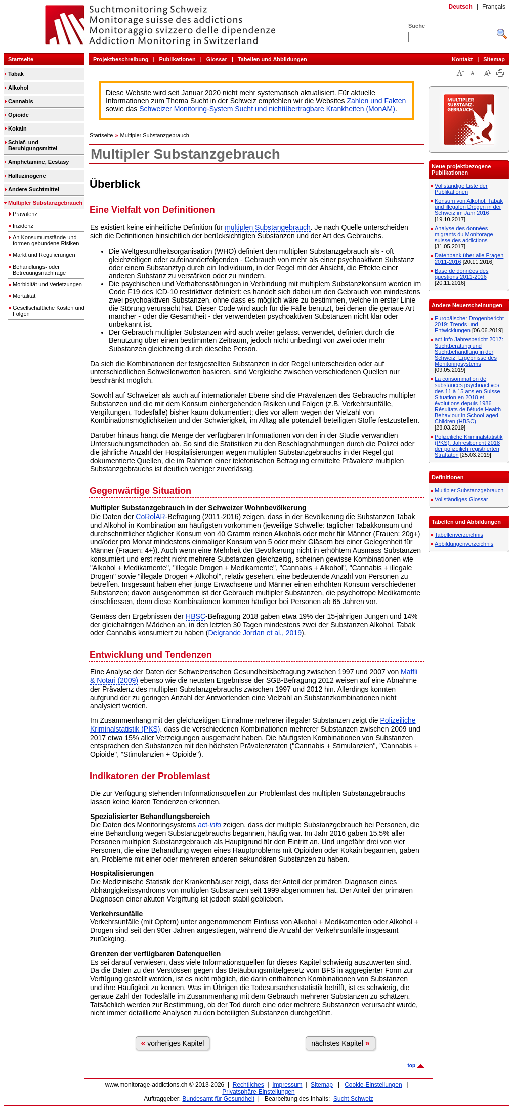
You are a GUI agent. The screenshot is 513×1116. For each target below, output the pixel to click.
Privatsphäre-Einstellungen (258, 1091)
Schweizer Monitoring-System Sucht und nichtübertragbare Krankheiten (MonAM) (267, 109)
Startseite (20, 59)
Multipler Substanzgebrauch (45, 203)
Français (493, 6)
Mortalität (24, 296)
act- (209, 825)
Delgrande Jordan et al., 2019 (254, 633)
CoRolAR (150, 516)
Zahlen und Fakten (376, 101)
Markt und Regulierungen (44, 255)
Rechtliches (248, 1084)
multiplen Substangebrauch (268, 227)
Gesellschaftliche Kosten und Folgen (48, 311)
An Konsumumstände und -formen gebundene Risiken (46, 240)
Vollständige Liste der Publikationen (461, 189)
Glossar (216, 59)
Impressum (287, 1084)
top (411, 1065)
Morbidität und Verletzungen (47, 284)
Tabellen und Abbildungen (272, 59)
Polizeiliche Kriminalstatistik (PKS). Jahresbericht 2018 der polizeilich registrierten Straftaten (469, 446)
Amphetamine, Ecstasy (38, 162)
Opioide (18, 115)
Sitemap (494, 59)
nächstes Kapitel (340, 1043)
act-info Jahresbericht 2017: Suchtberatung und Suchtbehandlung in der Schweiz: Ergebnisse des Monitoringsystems (469, 351)
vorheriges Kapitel (172, 1043)
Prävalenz (25, 214)
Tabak (16, 74)
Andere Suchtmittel (33, 189)
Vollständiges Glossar (461, 499)
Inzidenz (23, 226)
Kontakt (462, 59)
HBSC (195, 616)
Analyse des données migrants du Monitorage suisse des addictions (464, 234)
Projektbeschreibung (120, 59)
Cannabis (20, 101)
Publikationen (177, 59)
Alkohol (18, 87)
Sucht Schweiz (353, 1098)
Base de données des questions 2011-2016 (461, 274)
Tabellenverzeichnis (459, 535)
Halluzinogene (27, 176)
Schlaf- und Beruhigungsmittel (32, 145)
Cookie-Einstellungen (373, 1084)
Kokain (17, 128)
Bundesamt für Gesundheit (218, 1098)
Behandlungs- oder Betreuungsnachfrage (39, 270)
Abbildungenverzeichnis (464, 544)
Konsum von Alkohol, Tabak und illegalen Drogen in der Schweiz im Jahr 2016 (469, 207)
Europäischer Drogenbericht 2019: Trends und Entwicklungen (469, 324)
